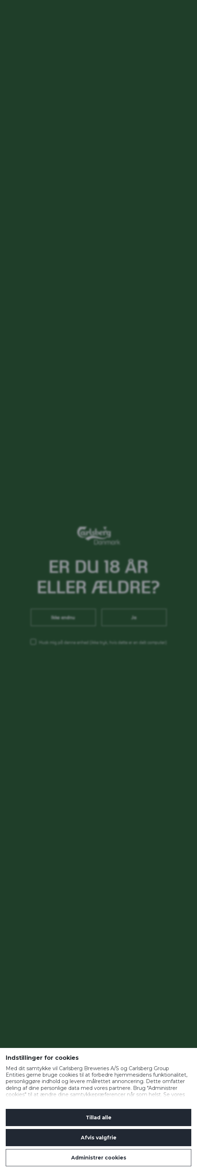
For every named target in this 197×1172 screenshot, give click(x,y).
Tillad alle (99, 1117)
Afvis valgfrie (99, 1137)
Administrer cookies (98, 1157)
